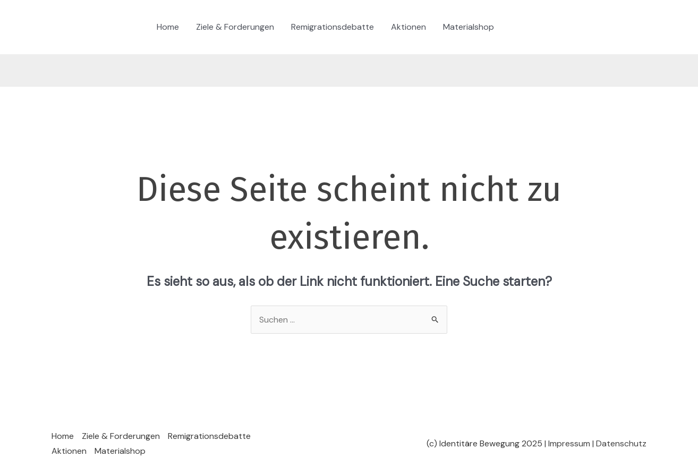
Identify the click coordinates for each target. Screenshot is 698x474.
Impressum (569, 443)
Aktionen (408, 26)
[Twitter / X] (550, 27)
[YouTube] (581, 27)
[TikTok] (518, 27)
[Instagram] (534, 27)
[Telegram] (566, 27)
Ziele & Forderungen (235, 26)
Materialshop (468, 26)
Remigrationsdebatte (332, 26)
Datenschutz (621, 443)
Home (168, 26)
